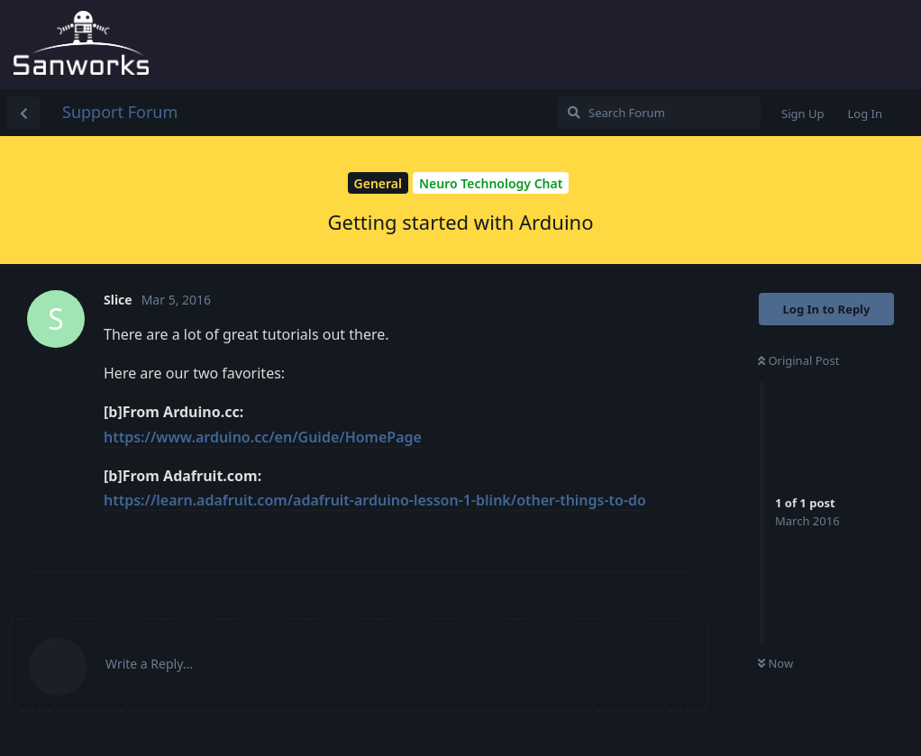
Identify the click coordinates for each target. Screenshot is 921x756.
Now (775, 663)
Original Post (798, 360)
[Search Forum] (659, 112)
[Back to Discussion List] (23, 112)
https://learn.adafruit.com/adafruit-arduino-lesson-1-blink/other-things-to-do (375, 500)
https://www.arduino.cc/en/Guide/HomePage (263, 437)
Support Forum (120, 112)
